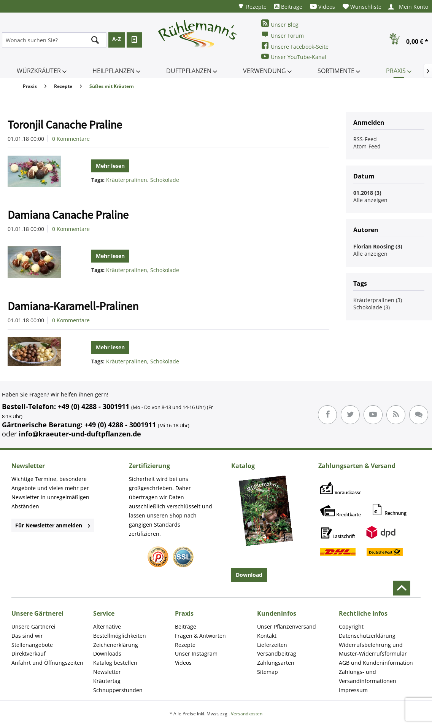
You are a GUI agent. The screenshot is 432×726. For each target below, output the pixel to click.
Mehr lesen (110, 165)
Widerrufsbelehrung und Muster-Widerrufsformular (373, 649)
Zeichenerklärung (115, 644)
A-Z (116, 39)
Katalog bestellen (115, 662)
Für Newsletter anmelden (52, 525)
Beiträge (288, 6)
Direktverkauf (28, 653)
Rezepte (252, 6)
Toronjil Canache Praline (65, 124)
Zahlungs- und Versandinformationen (367, 676)
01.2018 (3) (367, 192)
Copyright (351, 626)
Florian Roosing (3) (377, 246)
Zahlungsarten (275, 662)
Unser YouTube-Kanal (293, 57)
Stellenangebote (32, 644)
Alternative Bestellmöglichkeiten (119, 631)
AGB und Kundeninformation (376, 662)
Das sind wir (27, 635)
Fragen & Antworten (200, 635)
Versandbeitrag (276, 653)
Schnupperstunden (118, 690)
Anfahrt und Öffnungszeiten (47, 662)
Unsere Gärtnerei (33, 626)
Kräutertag (107, 681)
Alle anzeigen (370, 200)
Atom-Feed (367, 146)
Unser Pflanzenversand (286, 626)
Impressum (353, 690)
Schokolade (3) (371, 307)
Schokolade (164, 179)
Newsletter (107, 671)
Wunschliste (362, 6)
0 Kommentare (71, 138)
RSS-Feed (365, 139)
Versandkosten (246, 713)
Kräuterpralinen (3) (377, 300)
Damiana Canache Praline (68, 214)
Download (249, 574)
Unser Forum (282, 34)
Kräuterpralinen (126, 179)
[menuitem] (252, 6)
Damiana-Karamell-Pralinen (73, 306)
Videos (322, 6)
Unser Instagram (196, 653)
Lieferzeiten (272, 644)
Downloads (107, 653)
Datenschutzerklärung (367, 635)
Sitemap (267, 671)
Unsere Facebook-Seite (295, 45)
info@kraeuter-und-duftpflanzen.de (80, 433)
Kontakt (266, 635)
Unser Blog (280, 23)
